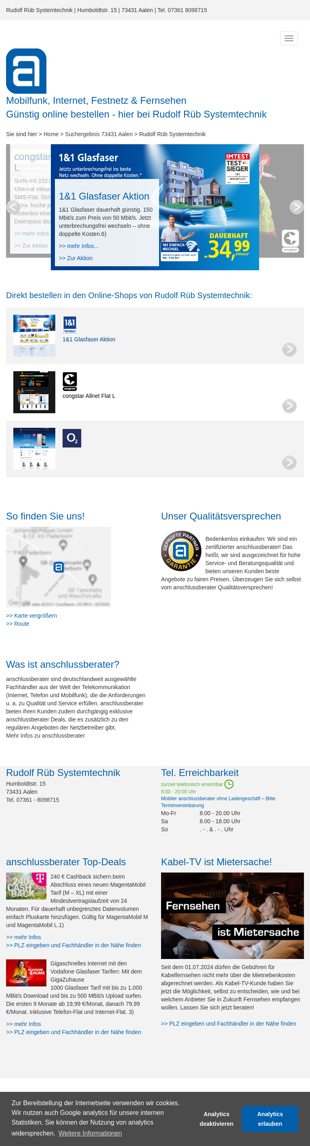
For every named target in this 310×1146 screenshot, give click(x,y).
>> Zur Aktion (75, 258)
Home (51, 134)
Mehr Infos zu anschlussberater (45, 735)
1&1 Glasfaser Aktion (89, 339)
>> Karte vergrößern (31, 615)
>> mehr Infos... (78, 246)
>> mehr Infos (23, 937)
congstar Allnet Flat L (89, 396)
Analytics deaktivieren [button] (217, 1119)
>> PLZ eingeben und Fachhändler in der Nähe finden (73, 945)
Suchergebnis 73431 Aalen (98, 134)
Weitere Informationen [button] (90, 1133)
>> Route (17, 623)
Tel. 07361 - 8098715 (32, 800)
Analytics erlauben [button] (270, 1119)
